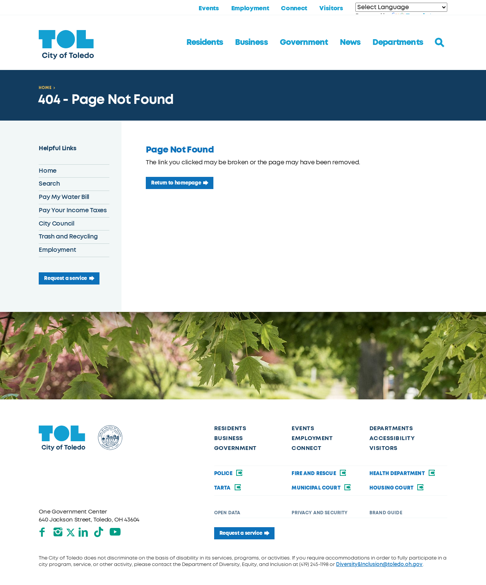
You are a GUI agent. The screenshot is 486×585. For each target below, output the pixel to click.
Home (45, 87)
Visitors (331, 8)
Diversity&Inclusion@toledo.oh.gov (379, 564)
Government (304, 42)
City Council (56, 223)
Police (229, 473)
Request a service (65, 278)
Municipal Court (322, 488)
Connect (294, 8)
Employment (250, 8)
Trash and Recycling (68, 236)
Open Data (227, 513)
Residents (204, 42)
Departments (397, 42)
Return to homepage (176, 183)
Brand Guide (385, 513)
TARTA (228, 488)
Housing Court (397, 488)
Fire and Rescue (319, 473)
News (350, 42)
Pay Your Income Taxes (72, 210)
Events (209, 8)
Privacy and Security (319, 513)
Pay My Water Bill (64, 197)
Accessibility (392, 438)
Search (49, 184)
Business (251, 42)
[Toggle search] (439, 42)
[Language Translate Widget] (401, 7)
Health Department (402, 473)
